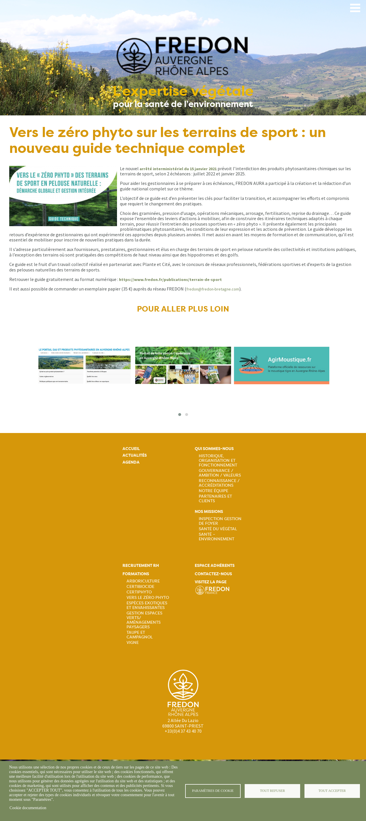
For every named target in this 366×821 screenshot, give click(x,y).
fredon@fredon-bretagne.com (212, 289)
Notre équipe (213, 490)
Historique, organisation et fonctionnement (218, 460)
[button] (179, 414)
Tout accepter (332, 791)
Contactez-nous (213, 574)
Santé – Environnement (216, 536)
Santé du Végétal (218, 528)
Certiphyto (139, 592)
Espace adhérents (215, 565)
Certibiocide (140, 586)
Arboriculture (143, 581)
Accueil (131, 448)
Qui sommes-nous (214, 448)
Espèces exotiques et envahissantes (147, 605)
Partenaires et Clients (215, 498)
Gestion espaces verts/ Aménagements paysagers (144, 619)
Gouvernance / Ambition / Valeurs (220, 473)
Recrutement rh (140, 565)
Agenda (131, 462)
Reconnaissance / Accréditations (219, 483)
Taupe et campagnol (140, 635)
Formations (135, 574)
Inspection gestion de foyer (220, 521)
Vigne (133, 642)
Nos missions (209, 511)
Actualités (134, 455)
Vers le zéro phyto (148, 597)
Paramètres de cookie (213, 791)
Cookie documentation (28, 808)
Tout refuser (272, 791)
